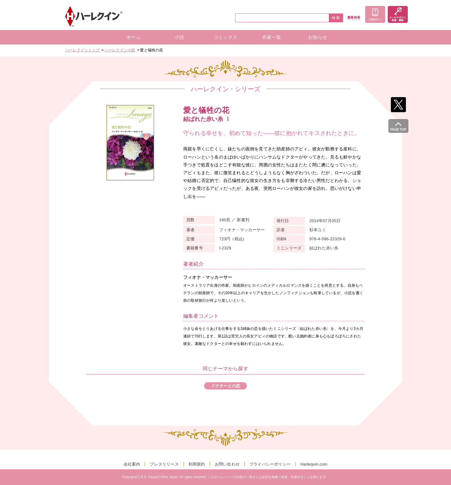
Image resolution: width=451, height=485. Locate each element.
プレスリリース (164, 464)
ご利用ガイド (375, 14)
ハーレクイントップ (82, 50)
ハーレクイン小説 (120, 50)
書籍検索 (353, 17)
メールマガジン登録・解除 (398, 14)
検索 (336, 18)
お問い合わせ (227, 464)
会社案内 (132, 464)
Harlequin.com (313, 464)
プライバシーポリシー (270, 464)
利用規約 (197, 464)
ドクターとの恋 (225, 385)
